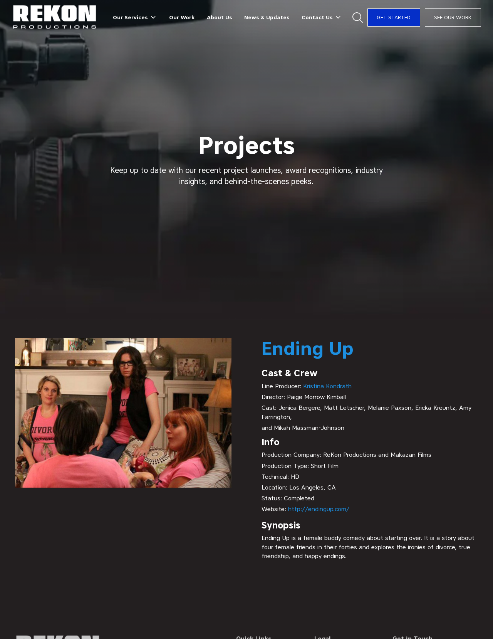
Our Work (182, 17)
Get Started (394, 17)
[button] (135, 17)
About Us (219, 17)
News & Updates (267, 17)
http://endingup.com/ (318, 509)
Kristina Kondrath (327, 386)
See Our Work (452, 17)
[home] (55, 17)
